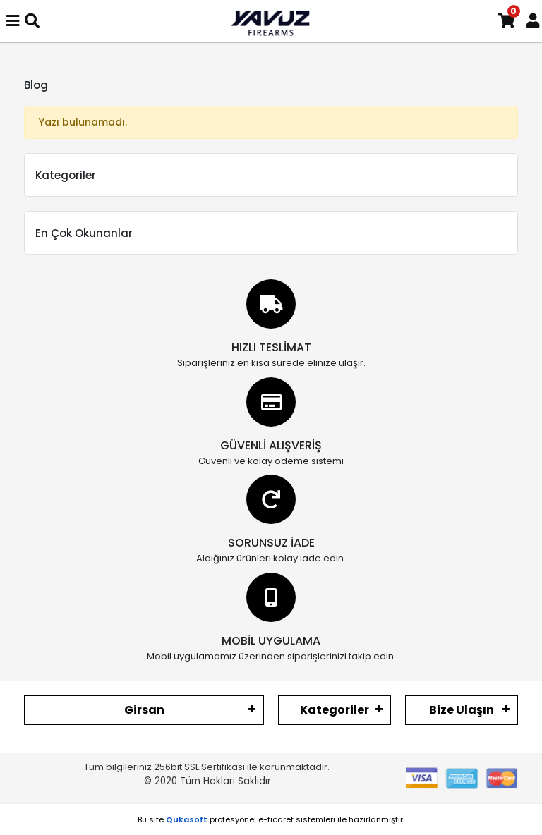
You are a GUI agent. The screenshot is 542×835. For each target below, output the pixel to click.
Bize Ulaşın (461, 710)
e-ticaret (276, 819)
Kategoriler (334, 710)
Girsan (144, 710)
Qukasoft (186, 819)
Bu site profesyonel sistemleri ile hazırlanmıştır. (271, 819)
